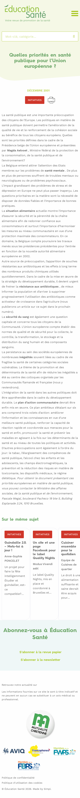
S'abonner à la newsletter (40, 660)
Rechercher (77, 36)
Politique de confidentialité (18, 777)
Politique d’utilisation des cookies (22, 782)
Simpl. (47, 788)
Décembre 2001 (38, 90)
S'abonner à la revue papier (40, 652)
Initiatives (35, 100)
